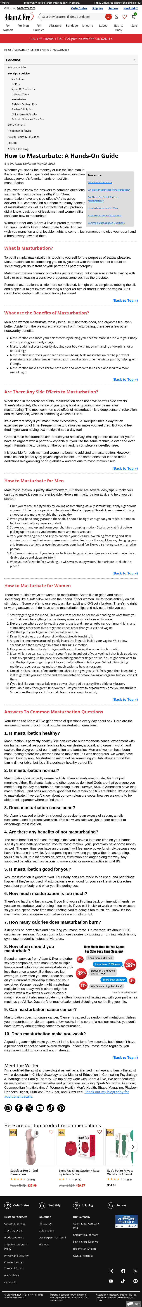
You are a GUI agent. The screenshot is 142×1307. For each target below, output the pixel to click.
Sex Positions (18, 79)
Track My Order (13, 1230)
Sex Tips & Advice (39, 49)
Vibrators (55, 26)
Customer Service (14, 1223)
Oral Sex (15, 84)
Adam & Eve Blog (18, 149)
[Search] (75, 16)
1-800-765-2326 (26, 8)
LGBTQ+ (12, 143)
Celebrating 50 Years (85, 1234)
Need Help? (131, 8)
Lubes (103, 26)
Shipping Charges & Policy (16, 1246)
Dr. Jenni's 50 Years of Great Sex (27, 119)
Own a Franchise (83, 1255)
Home (7, 49)
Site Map (44, 1244)
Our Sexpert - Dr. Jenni (52, 1237)
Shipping (97, 8)
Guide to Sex (46, 1230)
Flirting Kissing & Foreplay (24, 114)
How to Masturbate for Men (103, 208)
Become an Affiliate (84, 1248)
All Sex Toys (46, 1223)
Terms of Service (14, 1268)
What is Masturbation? (100, 182)
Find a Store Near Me (86, 1241)
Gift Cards (10, 1282)
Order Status (79, 8)
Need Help (50, 1205)
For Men (23, 26)
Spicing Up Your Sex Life (23, 89)
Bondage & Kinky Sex (21, 109)
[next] (132, 1146)
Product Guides (17, 67)
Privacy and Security (16, 1255)
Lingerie (87, 26)
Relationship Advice (20, 130)
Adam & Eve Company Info (86, 1226)
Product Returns (14, 1237)
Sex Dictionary (16, 124)
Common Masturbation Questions (106, 222)
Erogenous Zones (20, 94)
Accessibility (11, 1275)
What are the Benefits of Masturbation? (109, 189)
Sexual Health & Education (24, 137)
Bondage (72, 26)
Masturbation (18, 99)
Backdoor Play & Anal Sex (24, 104)
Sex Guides (21, 49)
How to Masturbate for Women (104, 215)
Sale (134, 26)
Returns (113, 8)
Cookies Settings (14, 1262)
